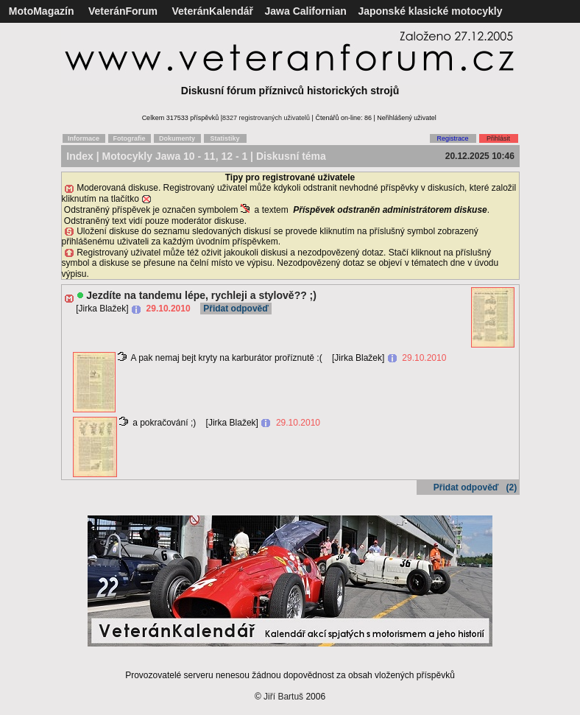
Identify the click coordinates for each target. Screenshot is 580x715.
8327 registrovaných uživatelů (266, 117)
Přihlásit (498, 138)
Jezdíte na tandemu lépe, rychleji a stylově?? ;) (201, 295)
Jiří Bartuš (283, 696)
